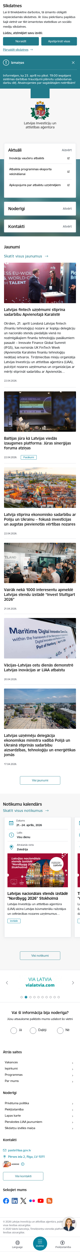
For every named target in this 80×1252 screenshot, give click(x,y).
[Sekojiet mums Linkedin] (15, 1201)
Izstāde (14, 920)
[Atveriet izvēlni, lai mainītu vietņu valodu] (17, 1245)
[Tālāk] (73, 983)
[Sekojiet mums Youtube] (41, 1200)
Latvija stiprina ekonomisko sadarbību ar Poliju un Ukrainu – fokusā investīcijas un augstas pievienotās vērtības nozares (40, 519)
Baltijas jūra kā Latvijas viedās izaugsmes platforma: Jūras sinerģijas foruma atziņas (37, 443)
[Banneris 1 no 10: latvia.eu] (40, 983)
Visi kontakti (23, 1176)
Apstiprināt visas (59, 41)
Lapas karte (13, 1115)
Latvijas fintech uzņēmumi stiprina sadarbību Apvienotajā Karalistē (34, 312)
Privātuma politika (17, 1103)
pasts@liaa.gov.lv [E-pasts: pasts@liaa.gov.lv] (19, 1150)
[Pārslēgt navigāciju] (40, 1244)
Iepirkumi (11, 1068)
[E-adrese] (11, 1164)
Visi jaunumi (40, 780)
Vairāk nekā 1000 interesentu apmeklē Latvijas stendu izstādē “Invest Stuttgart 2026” (39, 594)
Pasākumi (28, 457)
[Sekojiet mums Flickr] (32, 1200)
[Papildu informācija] (22, 1164)
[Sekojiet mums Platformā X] (23, 1201)
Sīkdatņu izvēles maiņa (20, 1128)
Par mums (12, 1081)
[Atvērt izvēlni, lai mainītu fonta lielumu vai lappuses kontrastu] (62, 1245)
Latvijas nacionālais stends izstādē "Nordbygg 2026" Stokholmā (37, 896)
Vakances (11, 1062)
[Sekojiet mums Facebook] (6, 1201)
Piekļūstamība (14, 1109)
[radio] (16, 1029)
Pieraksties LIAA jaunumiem (23, 1122)
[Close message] (73, 62)
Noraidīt (21, 41)
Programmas (14, 1075)
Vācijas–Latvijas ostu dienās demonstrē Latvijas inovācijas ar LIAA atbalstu (38, 667)
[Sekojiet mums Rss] (49, 1201)
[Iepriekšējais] (7, 983)
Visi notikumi (40, 955)
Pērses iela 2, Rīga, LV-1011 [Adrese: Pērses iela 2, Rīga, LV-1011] (26, 1157)
